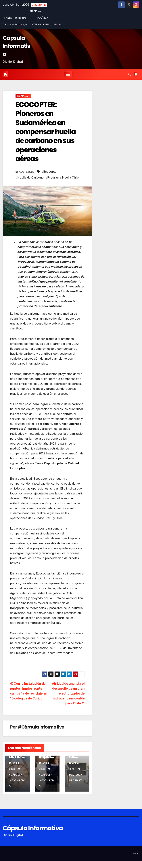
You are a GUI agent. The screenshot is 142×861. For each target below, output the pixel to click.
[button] (129, 74)
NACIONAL (36, 11)
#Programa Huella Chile (62, 177)
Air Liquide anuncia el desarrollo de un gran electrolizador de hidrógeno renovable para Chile (68, 693)
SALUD (57, 24)
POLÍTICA (42, 17)
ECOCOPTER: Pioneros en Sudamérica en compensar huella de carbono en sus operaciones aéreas (46, 132)
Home (136, 853)
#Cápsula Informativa (41, 727)
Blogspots (20, 17)
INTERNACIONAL (40, 24)
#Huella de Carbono (30, 177)
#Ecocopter (49, 171)
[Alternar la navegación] (68, 74)
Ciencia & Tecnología (15, 24)
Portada (7, 17)
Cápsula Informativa (16, 46)
